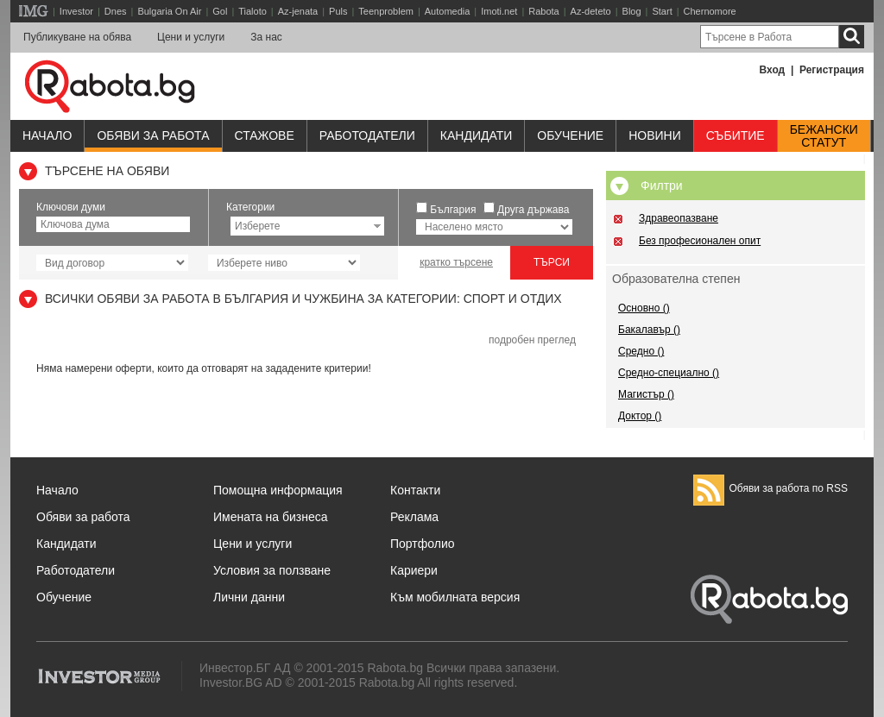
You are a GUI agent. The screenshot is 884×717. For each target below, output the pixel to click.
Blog (631, 11)
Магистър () (646, 394)
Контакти (415, 490)
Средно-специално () (668, 373)
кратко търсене (456, 262)
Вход (773, 70)
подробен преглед (532, 340)
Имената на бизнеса (270, 517)
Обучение (64, 597)
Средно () (641, 351)
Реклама (414, 517)
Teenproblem (386, 11)
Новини (654, 135)
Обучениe (570, 135)
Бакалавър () (649, 329)
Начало (47, 135)
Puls (338, 11)
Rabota (543, 11)
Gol (219, 11)
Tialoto (252, 11)
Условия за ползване (272, 570)
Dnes (115, 11)
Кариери (414, 570)
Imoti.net (499, 11)
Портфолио (422, 543)
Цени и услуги (190, 37)
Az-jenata (298, 11)
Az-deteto (591, 11)
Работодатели (367, 135)
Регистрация (831, 70)
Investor (76, 11)
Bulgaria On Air (169, 11)
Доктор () (639, 416)
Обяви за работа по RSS (770, 488)
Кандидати (476, 135)
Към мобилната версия (455, 597)
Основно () (644, 308)
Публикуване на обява (77, 37)
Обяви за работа (153, 135)
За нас (266, 37)
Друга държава (533, 210)
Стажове (264, 135)
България (453, 210)
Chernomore (710, 11)
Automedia (447, 11)
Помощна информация (278, 490)
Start (662, 11)
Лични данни (249, 597)
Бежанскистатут (824, 136)
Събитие (735, 135)
